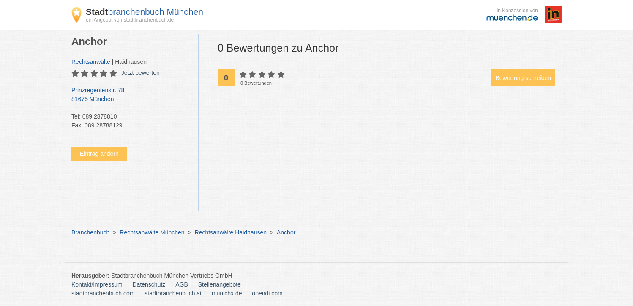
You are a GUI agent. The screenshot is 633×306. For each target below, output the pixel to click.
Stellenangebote (219, 284)
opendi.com (267, 293)
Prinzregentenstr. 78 (130, 95)
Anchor (286, 232)
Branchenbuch (90, 232)
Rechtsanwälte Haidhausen (231, 232)
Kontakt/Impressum (97, 284)
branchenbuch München (144, 12)
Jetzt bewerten (140, 72)
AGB (181, 284)
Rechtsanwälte (90, 61)
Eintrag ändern (99, 153)
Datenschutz (149, 284)
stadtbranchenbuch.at (173, 293)
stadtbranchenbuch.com (102, 293)
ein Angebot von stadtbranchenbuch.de (130, 20)
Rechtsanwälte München (152, 232)
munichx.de (227, 293)
